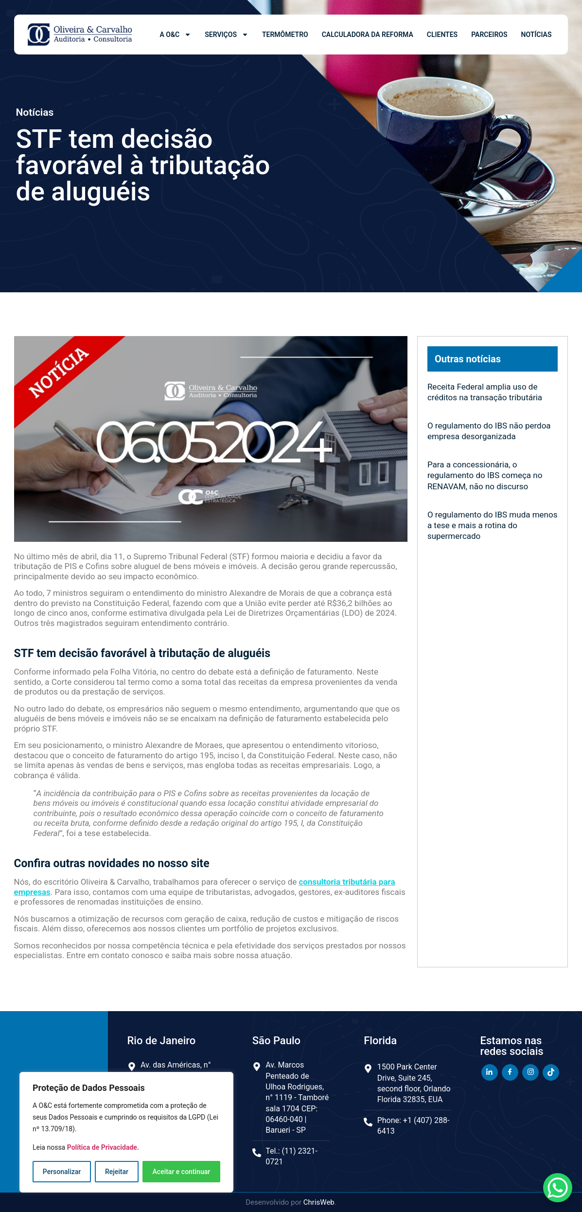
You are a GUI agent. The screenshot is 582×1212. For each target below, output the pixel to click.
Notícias (536, 34)
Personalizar (62, 1172)
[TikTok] (551, 1072)
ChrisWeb (319, 1202)
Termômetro (285, 34)
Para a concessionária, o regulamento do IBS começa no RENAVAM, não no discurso (485, 475)
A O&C (176, 34)
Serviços (226, 34)
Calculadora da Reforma (367, 34)
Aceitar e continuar (182, 1172)
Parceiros (489, 34)
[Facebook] (510, 1072)
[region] (126, 1132)
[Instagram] (530, 1072)
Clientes (442, 34)
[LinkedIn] (489, 1072)
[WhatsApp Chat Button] (557, 1187)
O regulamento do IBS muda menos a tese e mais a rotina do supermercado (492, 525)
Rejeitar (116, 1172)
